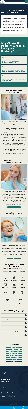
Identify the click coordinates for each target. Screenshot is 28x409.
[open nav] (26, 2)
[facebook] (2, 387)
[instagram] (5, 387)
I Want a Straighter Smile (14, 355)
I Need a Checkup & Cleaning (14, 347)
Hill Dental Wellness (13, 247)
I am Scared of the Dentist (14, 357)
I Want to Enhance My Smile (14, 353)
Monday (3, 392)
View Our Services (14, 361)
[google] (3, 387)
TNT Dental (18, 404)
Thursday (3, 396)
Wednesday (3, 395)
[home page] (2, 2)
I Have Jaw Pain (14, 359)
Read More (14, 207)
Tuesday (3, 394)
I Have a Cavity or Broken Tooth (14, 349)
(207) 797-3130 (6, 381)
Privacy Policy (15, 403)
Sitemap (12, 403)
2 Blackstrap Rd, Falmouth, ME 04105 (5, 384)
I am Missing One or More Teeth (14, 351)
